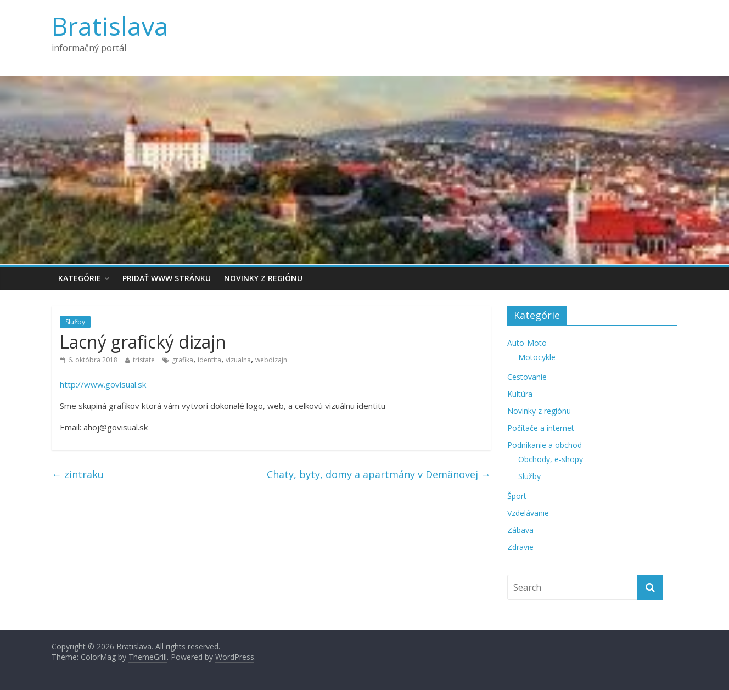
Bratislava (110, 26)
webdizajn (271, 359)
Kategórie (79, 278)
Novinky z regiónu (263, 278)
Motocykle (537, 357)
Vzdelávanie (528, 513)
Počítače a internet (540, 428)
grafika (182, 359)
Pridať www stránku (166, 278)
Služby (75, 322)
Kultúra (519, 394)
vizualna (238, 359)
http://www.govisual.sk (103, 384)
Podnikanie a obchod (544, 445)
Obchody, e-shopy (550, 459)
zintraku (78, 474)
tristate (144, 359)
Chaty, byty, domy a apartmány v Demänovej (379, 474)
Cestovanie (527, 377)
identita (209, 359)
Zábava (520, 530)
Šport (516, 496)
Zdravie (520, 547)
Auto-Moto (527, 343)
